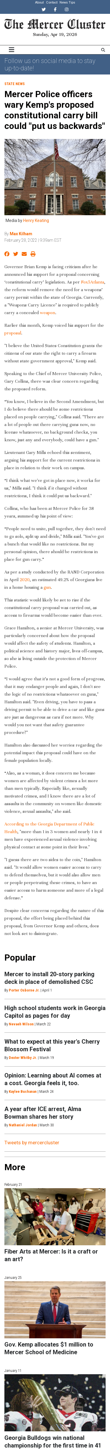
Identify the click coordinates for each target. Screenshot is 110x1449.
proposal (12, 333)
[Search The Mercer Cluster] (103, 50)
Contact (51, 2)
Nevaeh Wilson (21, 1024)
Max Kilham (21, 233)
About (39, 2)
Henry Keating (36, 220)
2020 (24, 579)
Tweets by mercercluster (31, 1142)
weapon (47, 312)
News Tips (67, 2)
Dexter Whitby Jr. (23, 1057)
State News (14, 84)
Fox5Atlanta (92, 282)
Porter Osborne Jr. (24, 990)
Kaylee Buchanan (23, 1091)
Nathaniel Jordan (23, 1125)
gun (47, 587)
